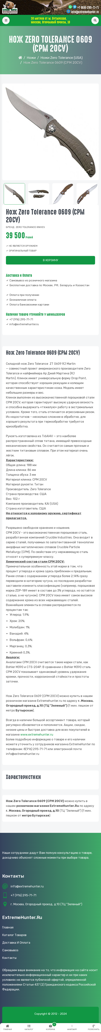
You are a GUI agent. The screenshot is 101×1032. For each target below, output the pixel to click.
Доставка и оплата (16, 942)
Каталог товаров (14, 935)
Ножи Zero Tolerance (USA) (61, 58)
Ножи (31, 58)
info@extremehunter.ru (85, 12)
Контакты (9, 958)
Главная (8, 927)
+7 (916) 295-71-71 (88, 7)
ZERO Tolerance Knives (30, 227)
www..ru (36, 734)
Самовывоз (10, 950)
